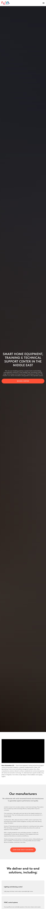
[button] (23, 381)
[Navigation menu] (43, 3)
